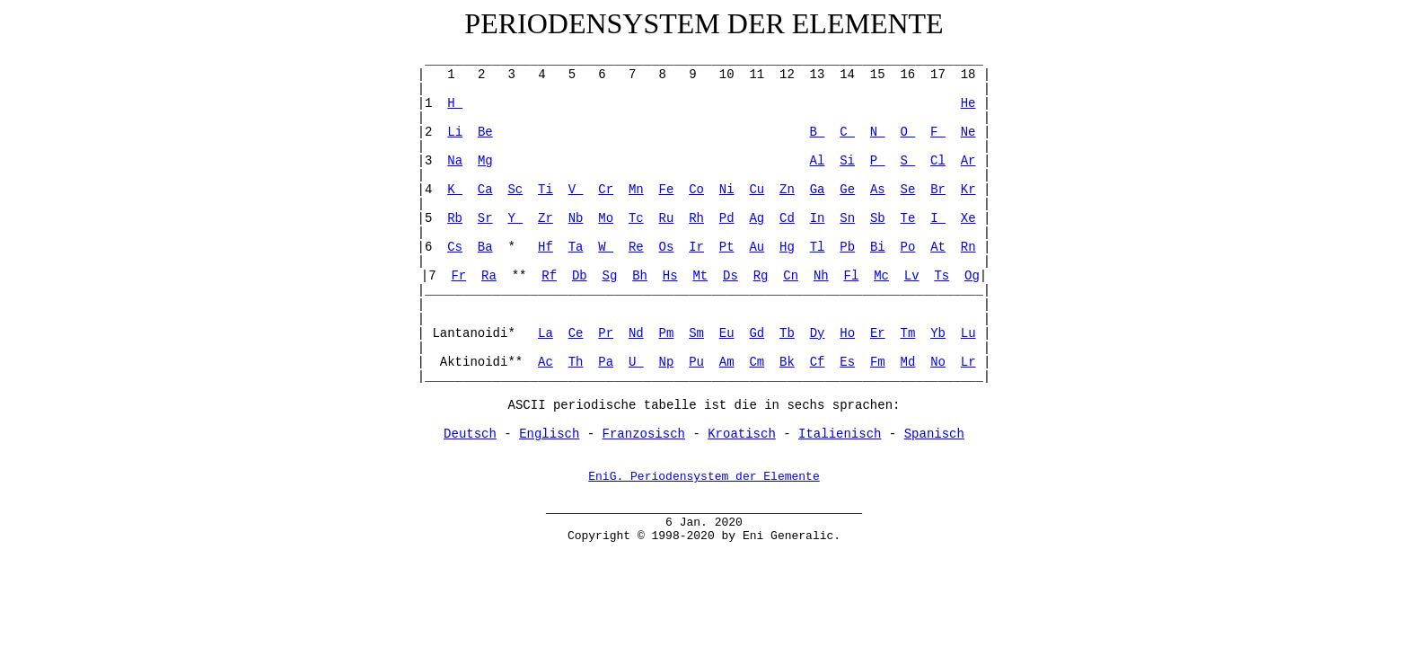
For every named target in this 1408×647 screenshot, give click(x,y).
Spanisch (934, 434)
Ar (968, 161)
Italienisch (839, 434)
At (938, 247)
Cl (938, 161)
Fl (851, 276)
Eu (727, 333)
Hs (670, 276)
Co (696, 189)
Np (666, 362)
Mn (636, 189)
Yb (938, 333)
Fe (666, 189)
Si (847, 161)
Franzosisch (644, 434)
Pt (727, 247)
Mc (881, 276)
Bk (787, 362)
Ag (756, 218)
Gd (756, 333)
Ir (696, 247)
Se (908, 189)
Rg (761, 276)
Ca (485, 189)
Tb (787, 333)
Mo (605, 218)
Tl (817, 247)
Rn (968, 247)
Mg (485, 161)
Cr (605, 189)
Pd (727, 218)
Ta (576, 247)
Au (756, 247)
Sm (696, 333)
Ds (730, 276)
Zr (545, 218)
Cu (756, 189)
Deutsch (470, 434)
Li (454, 132)
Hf (545, 247)
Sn (847, 218)
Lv (912, 276)
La (545, 333)
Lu (968, 333)
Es (847, 362)
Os (666, 247)
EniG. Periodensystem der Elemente (703, 478)
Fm (877, 362)
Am (727, 362)
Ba (485, 247)
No (938, 362)
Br (938, 189)
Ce (576, 333)
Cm (756, 362)
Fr (458, 276)
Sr (485, 218)
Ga (817, 189)
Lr (968, 362)
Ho (847, 333)
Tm (908, 333)
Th (576, 362)
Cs (454, 247)
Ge (847, 189)
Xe (968, 218)
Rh (696, 218)
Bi (877, 247)
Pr (605, 333)
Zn (787, 189)
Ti (545, 189)
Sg (610, 276)
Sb (877, 218)
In (817, 218)
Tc (636, 218)
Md (908, 362)
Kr (968, 189)
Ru (666, 218)
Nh (821, 276)
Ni (727, 189)
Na (454, 161)
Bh (639, 276)
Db (579, 276)
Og (972, 276)
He (968, 103)
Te (908, 218)
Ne (968, 132)
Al (817, 161)
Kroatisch (742, 434)
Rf (549, 276)
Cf (817, 362)
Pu (696, 362)
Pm (666, 333)
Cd (787, 218)
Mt (700, 276)
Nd (636, 333)
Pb (847, 247)
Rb (454, 218)
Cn (790, 276)
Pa (605, 362)
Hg (787, 247)
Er (877, 333)
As (877, 189)
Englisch (549, 434)
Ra (489, 276)
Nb (576, 218)
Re (636, 247)
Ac (545, 362)
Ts (941, 276)
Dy (817, 333)
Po (908, 247)
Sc (515, 189)
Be (485, 132)
